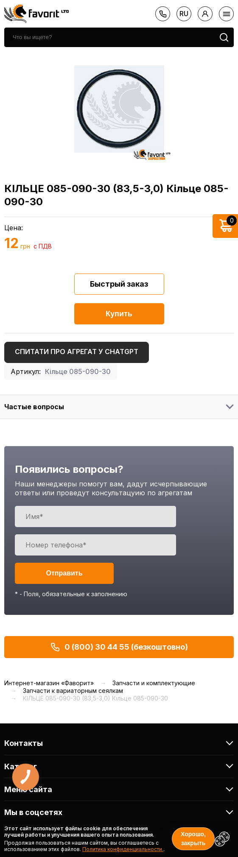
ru (183, 13)
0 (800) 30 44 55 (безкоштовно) (119, 647)
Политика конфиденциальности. (122, 849)
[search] (109, 37)
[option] (119, 109)
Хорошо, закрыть (193, 838)
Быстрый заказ (119, 283)
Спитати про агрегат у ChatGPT (76, 351)
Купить (119, 314)
